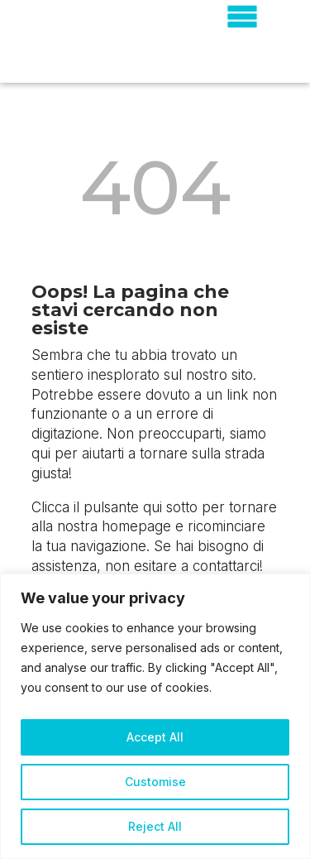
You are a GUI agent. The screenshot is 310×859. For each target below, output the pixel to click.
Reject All (155, 826)
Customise (155, 782)
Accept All (155, 737)
